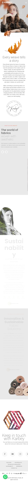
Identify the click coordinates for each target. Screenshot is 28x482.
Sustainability (9, 466)
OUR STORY (8, 462)
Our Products (18, 462)
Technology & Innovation (14, 464)
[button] (6, 151)
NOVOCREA (24, 473)
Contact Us (14, 468)
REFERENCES (19, 466)
